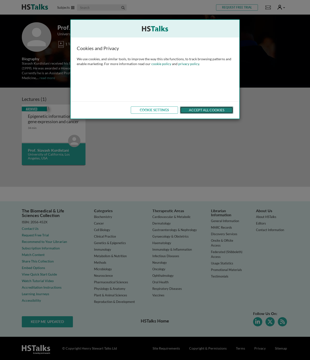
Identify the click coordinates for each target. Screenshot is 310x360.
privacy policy (188, 64)
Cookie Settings (154, 110)
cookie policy (161, 64)
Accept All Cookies (206, 110)
